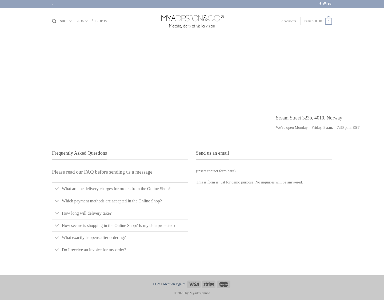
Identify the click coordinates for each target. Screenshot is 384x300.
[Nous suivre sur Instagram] (324, 4)
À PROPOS (99, 21)
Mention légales (174, 284)
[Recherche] (54, 21)
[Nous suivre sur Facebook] (320, 4)
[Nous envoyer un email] (329, 4)
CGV (156, 284)
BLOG (81, 21)
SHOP (66, 21)
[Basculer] (57, 189)
